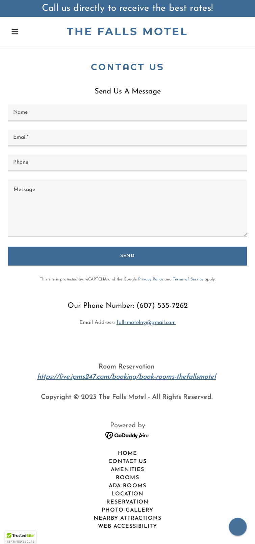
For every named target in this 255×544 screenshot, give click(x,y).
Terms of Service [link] (188, 279)
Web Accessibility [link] (127, 526)
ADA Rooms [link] (127, 486)
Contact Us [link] (127, 461)
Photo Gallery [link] (127, 510)
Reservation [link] (127, 502)
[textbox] (127, 113)
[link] (127, 33)
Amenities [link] (127, 469)
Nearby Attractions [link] (127, 518)
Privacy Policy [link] (150, 279)
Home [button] (127, 453)
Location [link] (127, 494)
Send (127, 256)
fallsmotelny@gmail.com (146, 322)
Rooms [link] (127, 478)
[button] (26, 31)
